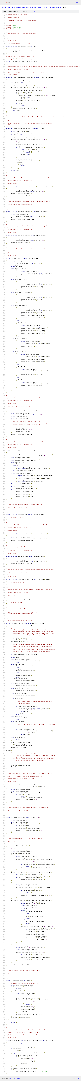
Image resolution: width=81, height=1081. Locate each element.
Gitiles (9, 1078)
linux (13, 7)
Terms (18, 1078)
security (52, 7)
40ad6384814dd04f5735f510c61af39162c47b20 (31, 7)
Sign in (77, 2)
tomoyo (59, 7)
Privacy (13, 1078)
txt (74, 1078)
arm (8, 7)
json (78, 1078)
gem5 (4, 7)
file (34, 11)
